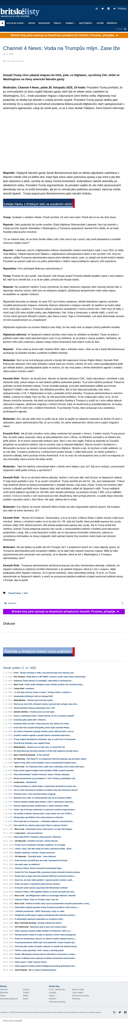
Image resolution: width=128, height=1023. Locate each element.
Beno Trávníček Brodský (24, 755)
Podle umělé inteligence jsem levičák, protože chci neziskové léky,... (54, 684)
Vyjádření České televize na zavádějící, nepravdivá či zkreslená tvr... (43, 681)
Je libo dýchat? (43, 755)
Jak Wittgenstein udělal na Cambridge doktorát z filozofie (51, 896)
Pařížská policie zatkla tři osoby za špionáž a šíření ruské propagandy (45, 935)
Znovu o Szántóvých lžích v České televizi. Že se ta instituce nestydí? (44, 716)
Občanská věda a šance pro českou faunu (48, 927)
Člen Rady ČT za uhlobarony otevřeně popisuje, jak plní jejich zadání (56, 759)
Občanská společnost (9, 999)
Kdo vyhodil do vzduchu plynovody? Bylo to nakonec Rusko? (41, 825)
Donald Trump (14, 593)
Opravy (52, 996)
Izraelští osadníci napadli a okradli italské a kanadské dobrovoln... (42, 735)
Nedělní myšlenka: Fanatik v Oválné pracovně (35, 853)
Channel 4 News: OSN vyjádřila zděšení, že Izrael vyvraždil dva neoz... (45, 892)
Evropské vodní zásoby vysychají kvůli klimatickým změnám (41, 888)
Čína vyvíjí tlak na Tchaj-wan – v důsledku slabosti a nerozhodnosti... (44, 821)
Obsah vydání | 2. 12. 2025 (19, 667)
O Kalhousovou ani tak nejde (42, 712)
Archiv (31, 23)
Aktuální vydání (15, 23)
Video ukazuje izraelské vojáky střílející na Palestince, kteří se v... (43, 931)
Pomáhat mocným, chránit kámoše (42, 841)
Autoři (100, 23)
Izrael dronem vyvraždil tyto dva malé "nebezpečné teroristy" (41, 860)
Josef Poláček (21, 970)
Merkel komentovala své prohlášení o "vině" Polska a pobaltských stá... (45, 778)
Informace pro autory (80, 996)
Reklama (52, 999)
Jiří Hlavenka (19, 759)
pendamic (30, 688)
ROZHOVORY (44, 23)
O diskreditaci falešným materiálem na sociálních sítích (39, 919)
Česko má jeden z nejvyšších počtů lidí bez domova (37, 884)
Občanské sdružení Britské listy (29, 1012)
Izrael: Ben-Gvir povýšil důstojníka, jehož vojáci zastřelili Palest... (42, 728)
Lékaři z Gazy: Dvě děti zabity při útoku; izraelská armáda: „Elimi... (44, 849)
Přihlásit (119, 8)
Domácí (26, 989)
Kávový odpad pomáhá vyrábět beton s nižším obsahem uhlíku (41, 806)
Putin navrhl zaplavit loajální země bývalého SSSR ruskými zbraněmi (44, 770)
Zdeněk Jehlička (21, 712)
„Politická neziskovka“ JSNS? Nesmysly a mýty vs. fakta (39, 911)
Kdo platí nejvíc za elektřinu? (27, 864)
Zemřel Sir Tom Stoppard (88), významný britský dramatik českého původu (47, 872)
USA (26, 593)
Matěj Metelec (20, 700)
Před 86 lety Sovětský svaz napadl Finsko (32, 743)
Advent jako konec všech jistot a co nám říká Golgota (49, 829)
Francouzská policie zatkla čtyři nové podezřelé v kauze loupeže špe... (45, 942)
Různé (25, 999)
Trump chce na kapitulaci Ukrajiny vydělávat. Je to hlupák (40, 845)
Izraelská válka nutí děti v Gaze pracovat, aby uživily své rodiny (41, 724)
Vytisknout (10, 603)
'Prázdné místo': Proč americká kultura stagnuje (35, 794)
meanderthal (31, 782)
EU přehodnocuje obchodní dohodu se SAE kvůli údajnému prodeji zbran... (46, 751)
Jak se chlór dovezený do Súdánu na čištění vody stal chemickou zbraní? (46, 790)
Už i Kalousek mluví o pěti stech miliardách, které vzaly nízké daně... (55, 767)
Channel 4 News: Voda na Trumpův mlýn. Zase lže (36, 900)
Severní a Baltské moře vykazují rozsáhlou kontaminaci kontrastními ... (46, 958)
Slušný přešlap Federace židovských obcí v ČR (34, 708)
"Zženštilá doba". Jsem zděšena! (41, 856)
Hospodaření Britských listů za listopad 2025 (33, 696)
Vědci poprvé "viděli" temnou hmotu (31, 962)
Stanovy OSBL (78, 989)
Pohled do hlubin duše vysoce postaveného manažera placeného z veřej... (58, 903)
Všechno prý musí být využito (40, 700)
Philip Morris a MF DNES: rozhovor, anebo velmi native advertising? (56, 677)
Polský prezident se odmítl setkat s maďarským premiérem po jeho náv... (45, 786)
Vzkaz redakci (77, 993)
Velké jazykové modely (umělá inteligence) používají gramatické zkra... (45, 966)
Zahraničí (4, 989)
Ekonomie (4, 993)
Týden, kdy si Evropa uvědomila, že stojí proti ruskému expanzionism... (45, 810)
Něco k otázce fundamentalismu (42, 970)
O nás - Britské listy (57, 989)
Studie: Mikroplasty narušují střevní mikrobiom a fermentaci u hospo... (45, 954)
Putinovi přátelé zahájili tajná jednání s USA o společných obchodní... (44, 802)
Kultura (3, 996)
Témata (57, 23)
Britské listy (21, 13)
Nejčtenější (86, 23)
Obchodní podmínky (57, 1002)
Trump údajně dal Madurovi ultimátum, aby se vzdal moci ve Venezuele (44, 739)
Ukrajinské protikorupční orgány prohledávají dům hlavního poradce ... (46, 915)
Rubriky (71, 23)
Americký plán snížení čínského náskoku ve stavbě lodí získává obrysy (46, 946)
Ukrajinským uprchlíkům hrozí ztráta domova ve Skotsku (38, 817)
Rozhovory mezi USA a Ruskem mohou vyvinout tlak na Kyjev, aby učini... (46, 704)
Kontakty (52, 993)
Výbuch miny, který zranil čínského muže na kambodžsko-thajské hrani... (45, 763)
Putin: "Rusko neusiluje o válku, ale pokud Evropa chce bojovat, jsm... (44, 673)
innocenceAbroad (34, 833)
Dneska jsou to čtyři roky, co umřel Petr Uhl (46, 747)
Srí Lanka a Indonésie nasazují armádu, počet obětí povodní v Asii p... (44, 731)
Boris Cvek (18, 684)
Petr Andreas (19, 677)
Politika (26, 993)
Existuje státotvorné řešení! (50, 923)
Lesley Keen (19, 688)
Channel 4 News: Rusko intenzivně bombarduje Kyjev (38, 868)
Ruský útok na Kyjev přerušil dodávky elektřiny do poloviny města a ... (45, 876)
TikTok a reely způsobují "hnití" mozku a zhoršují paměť (39, 950)
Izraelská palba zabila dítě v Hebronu (30, 720)
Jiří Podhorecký (22, 927)
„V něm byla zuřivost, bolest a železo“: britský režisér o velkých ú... (43, 692)
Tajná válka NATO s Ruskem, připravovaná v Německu (37, 837)
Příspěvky (112, 23)
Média (25, 996)
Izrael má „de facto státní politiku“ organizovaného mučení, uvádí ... (44, 880)
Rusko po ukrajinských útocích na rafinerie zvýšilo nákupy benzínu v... (45, 939)
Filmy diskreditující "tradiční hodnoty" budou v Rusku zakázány (41, 774)
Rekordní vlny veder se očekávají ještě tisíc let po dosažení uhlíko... (43, 798)
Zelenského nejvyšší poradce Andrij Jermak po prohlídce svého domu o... (47, 907)
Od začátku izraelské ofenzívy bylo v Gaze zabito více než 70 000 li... (43, 814)
